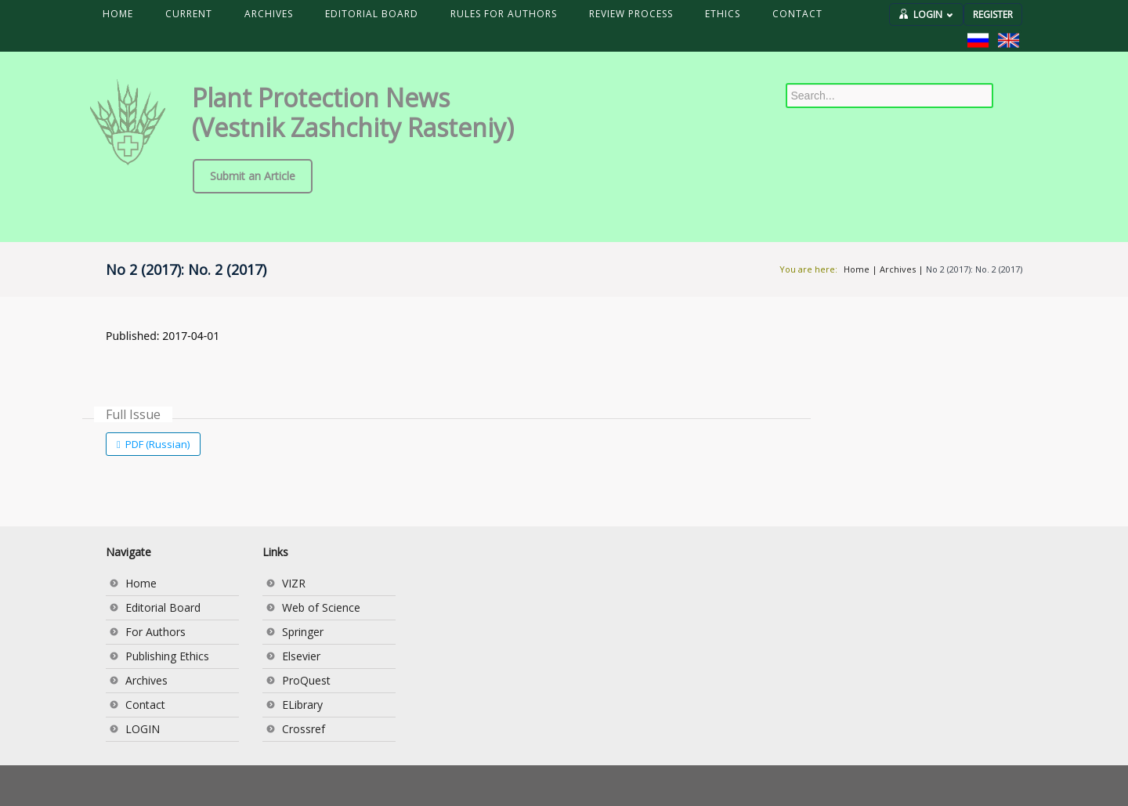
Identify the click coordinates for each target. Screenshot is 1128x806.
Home (857, 269)
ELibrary (302, 704)
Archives (898, 269)
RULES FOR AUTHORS (503, 13)
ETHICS (722, 13)
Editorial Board (163, 607)
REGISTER (993, 14)
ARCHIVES (268, 13)
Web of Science (321, 607)
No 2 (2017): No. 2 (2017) (974, 269)
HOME (118, 13)
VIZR (294, 583)
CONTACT (797, 13)
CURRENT (188, 13)
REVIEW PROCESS (631, 13)
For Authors (155, 631)
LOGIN (933, 14)
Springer (303, 631)
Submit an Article (252, 175)
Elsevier (301, 656)
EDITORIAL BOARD (371, 13)
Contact (145, 704)
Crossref (303, 728)
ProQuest (306, 680)
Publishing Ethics (167, 656)
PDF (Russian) (156, 444)
